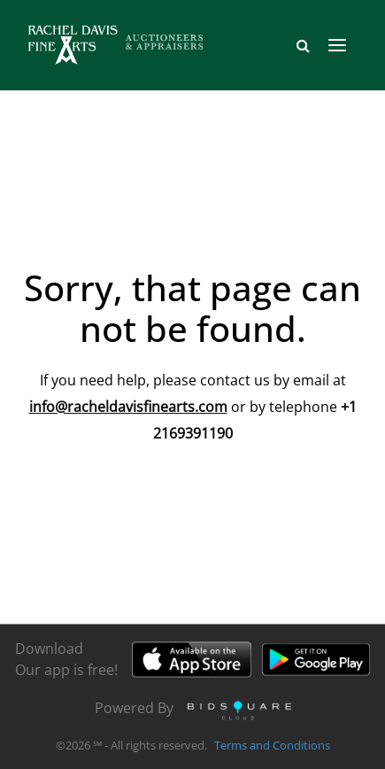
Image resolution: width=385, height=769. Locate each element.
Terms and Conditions (272, 746)
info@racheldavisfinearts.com (128, 406)
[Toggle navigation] (337, 45)
